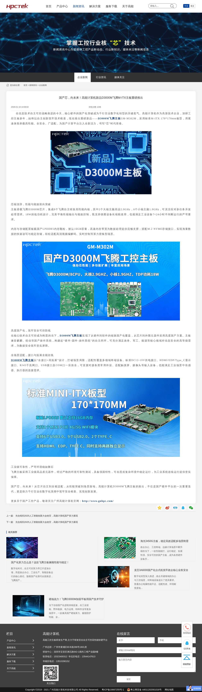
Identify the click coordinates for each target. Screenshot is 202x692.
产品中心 (62, 6)
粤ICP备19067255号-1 (113, 689)
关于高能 (128, 6)
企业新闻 (82, 77)
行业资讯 (101, 77)
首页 (48, 6)
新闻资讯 (78, 6)
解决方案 (95, 6)
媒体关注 (119, 77)
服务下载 (111, 6)
